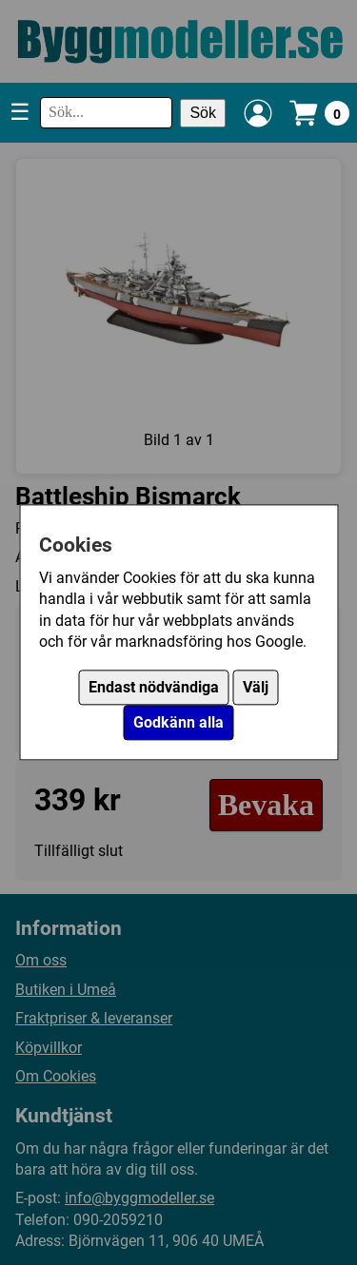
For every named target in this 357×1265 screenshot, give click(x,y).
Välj (255, 688)
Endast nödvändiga (154, 688)
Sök (202, 113)
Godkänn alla (178, 723)
